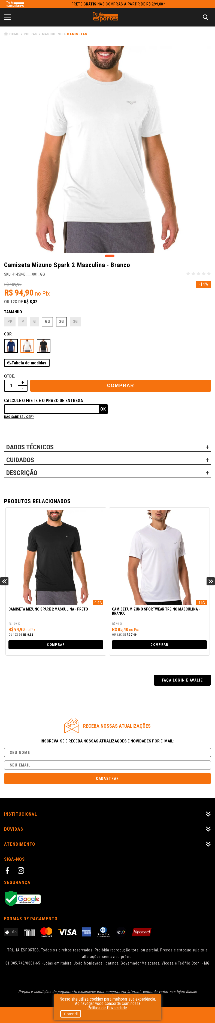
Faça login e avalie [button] (182, 680)
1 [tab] (109, 256)
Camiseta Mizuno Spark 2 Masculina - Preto (48, 609)
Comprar (120, 385)
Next (211, 581)
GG (47, 321)
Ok (103, 409)
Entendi (71, 1014)
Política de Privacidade (107, 1007)
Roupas (30, 34)
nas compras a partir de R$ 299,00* (118, 4)
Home (14, 34)
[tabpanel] (107, 149)
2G (61, 321)
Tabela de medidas (28, 362)
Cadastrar (107, 778)
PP (9, 321)
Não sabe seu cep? (19, 416)
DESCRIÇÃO (21, 473)
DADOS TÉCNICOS (30, 447)
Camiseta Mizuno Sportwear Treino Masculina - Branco (156, 611)
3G (75, 321)
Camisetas (77, 34)
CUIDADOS (20, 460)
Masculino (52, 34)
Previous (4, 581)
